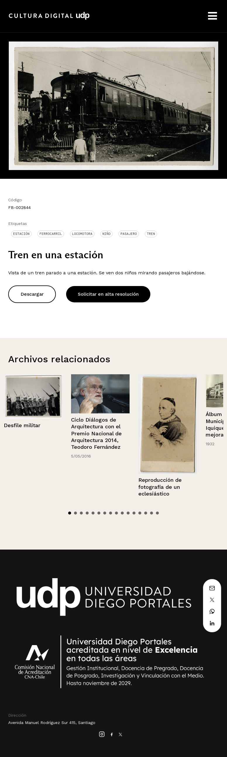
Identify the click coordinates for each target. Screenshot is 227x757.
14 (145, 513)
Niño (106, 234)
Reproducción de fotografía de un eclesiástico (160, 487)
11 (128, 513)
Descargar (32, 294)
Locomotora (82, 234)
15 (151, 513)
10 (122, 513)
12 (134, 513)
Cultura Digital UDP (49, 19)
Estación (21, 234)
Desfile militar (22, 425)
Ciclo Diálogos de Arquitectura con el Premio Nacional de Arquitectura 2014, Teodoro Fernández (96, 433)
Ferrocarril (50, 234)
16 (157, 513)
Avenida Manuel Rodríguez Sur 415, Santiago (51, 722)
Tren (151, 234)
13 (139, 513)
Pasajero (129, 234)
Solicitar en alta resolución (108, 294)
